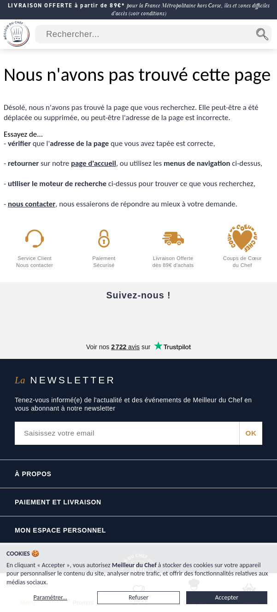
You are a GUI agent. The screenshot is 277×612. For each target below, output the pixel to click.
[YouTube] (100, 318)
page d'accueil (93, 163)
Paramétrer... (50, 597)
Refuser (138, 597)
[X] (177, 318)
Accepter (227, 597)
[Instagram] (138, 318)
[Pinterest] (216, 318)
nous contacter (31, 204)
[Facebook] (61, 318)
